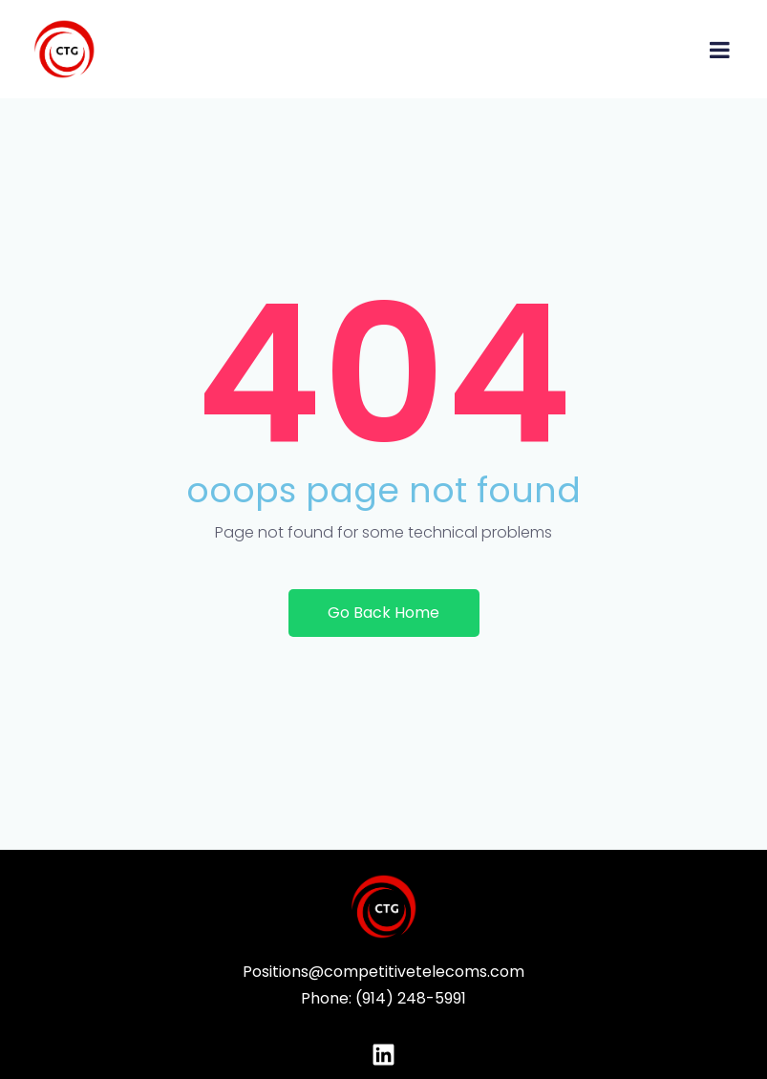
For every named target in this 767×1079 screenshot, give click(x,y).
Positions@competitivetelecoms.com (383, 972)
